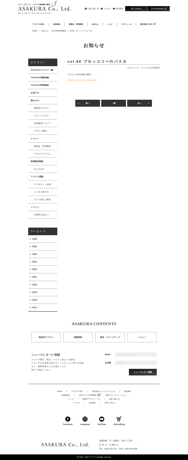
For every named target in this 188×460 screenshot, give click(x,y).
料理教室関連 (37, 161)
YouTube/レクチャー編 (42, 70)
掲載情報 (78, 340)
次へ (140, 103)
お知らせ (95, 24)
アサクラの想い (38, 24)
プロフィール (126, 24)
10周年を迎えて (41, 215)
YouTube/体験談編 (40, 77)
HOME (59, 391)
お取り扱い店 (93, 9)
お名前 (108, 366)
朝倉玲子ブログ (41, 108)
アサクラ (92, 457)
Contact (136, 8)
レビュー (35, 138)
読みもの (35, 100)
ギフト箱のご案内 (42, 199)
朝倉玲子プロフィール (91, 399)
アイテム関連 (37, 177)
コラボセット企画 (42, 184)
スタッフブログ (41, 116)
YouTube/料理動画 (150, 68)
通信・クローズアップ (110, 340)
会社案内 (119, 9)
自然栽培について (42, 123)
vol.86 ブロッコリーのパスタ (82, 80)
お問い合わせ (110, 403)
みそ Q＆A (39, 169)
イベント (35, 207)
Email (107, 357)
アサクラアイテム (42, 154)
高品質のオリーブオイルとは (103, 391)
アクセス (107, 9)
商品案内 (56, 24)
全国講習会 (65, 395)
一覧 (114, 103)
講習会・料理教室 (76, 24)
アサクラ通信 (40, 131)
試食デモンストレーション (116, 395)
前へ (88, 103)
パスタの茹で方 (41, 192)
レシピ (109, 24)
